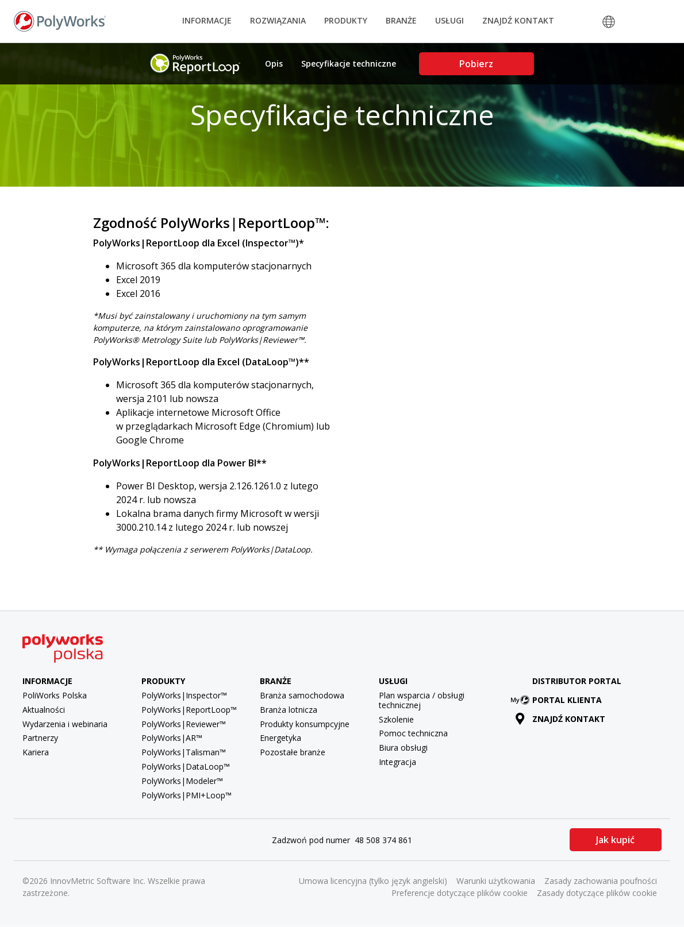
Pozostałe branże (292, 752)
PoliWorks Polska (54, 695)
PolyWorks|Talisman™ (183, 752)
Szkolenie (396, 719)
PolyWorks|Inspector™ (184, 695)
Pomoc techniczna (413, 733)
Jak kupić (615, 839)
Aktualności (43, 709)
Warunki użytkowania (495, 880)
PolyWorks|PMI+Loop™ (186, 795)
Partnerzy (40, 737)
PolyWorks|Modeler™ (182, 780)
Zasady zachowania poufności (600, 880)
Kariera (35, 752)
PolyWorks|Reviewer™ (183, 724)
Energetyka (280, 737)
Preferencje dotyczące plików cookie (459, 892)
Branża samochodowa (302, 695)
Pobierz (476, 63)
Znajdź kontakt (518, 20)
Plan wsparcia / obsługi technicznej (421, 700)
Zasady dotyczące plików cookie (597, 892)
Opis (274, 64)
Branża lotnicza (288, 709)
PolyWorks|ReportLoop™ (189, 709)
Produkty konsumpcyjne (304, 724)
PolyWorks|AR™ (171, 737)
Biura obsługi (403, 747)
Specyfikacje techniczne (348, 64)
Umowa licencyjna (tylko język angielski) (373, 880)
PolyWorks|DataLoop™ (185, 766)
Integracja (397, 761)
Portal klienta (558, 699)
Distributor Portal (576, 680)
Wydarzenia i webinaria (64, 724)
